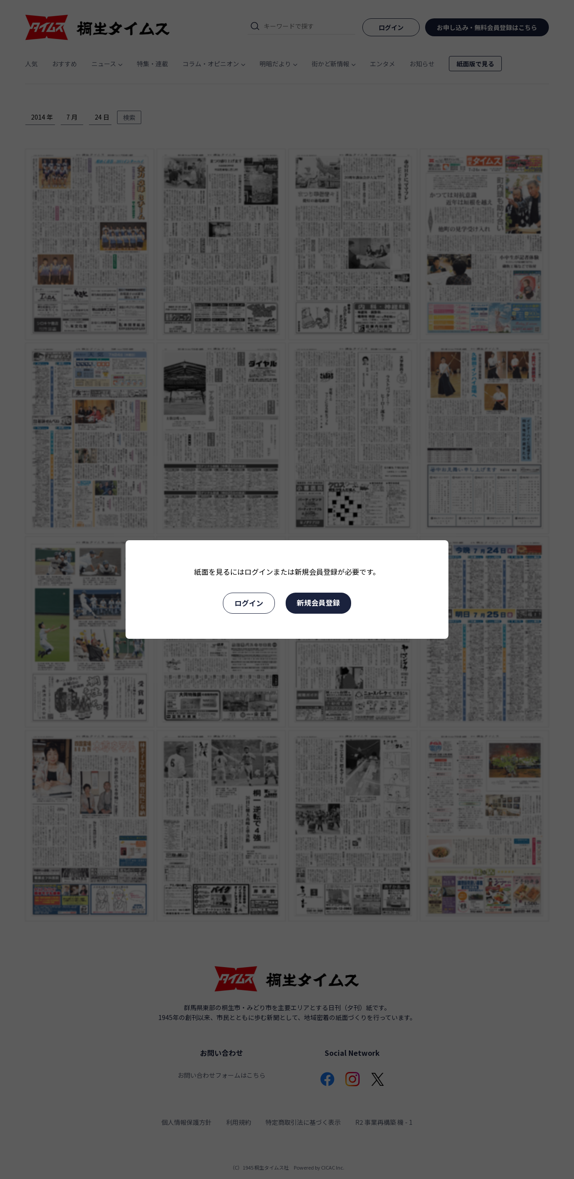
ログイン (249, 603)
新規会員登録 (318, 602)
